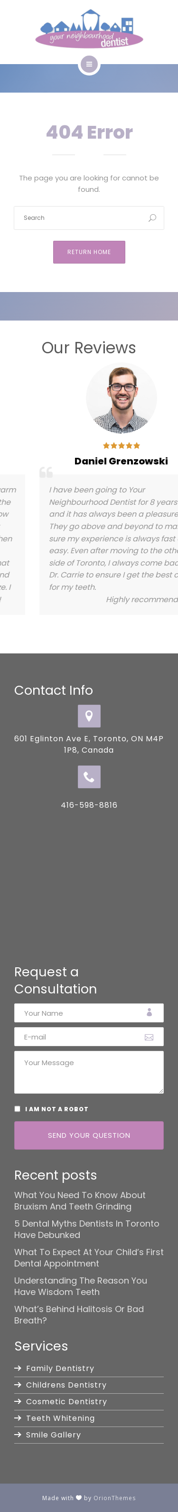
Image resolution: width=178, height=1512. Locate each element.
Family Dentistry (60, 1368)
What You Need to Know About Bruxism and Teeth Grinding (80, 1201)
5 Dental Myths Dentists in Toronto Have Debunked (86, 1229)
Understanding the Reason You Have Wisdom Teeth (80, 1286)
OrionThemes (115, 1498)
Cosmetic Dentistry (66, 1401)
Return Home (89, 252)
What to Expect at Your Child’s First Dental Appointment (89, 1258)
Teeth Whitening (60, 1418)
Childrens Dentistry (66, 1385)
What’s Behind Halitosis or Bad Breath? (79, 1315)
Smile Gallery (53, 1434)
